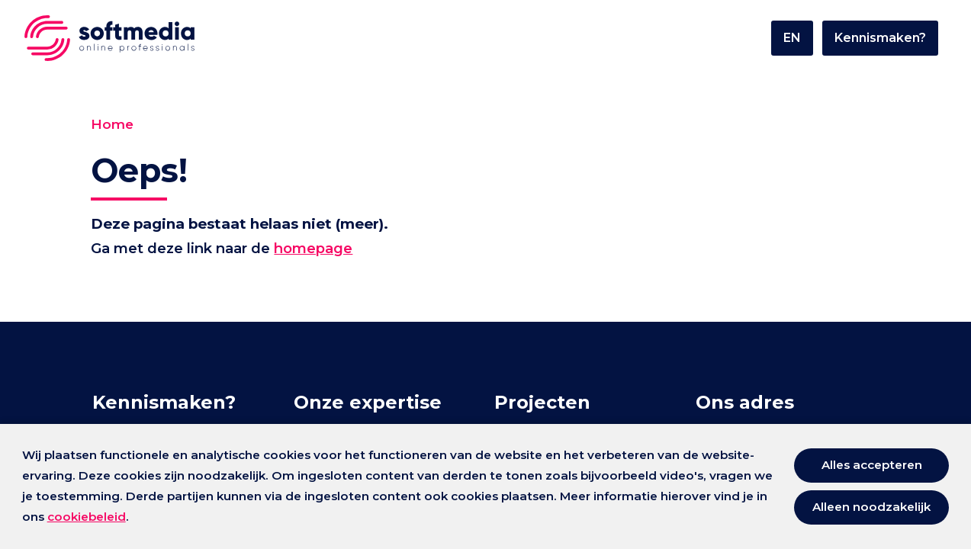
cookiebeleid (86, 516)
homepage (328, 249)
